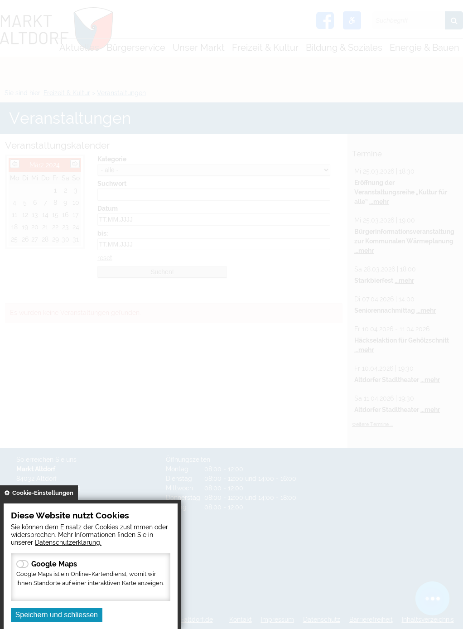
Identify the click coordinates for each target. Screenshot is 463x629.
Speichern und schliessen (56, 615)
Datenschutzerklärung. (68, 542)
